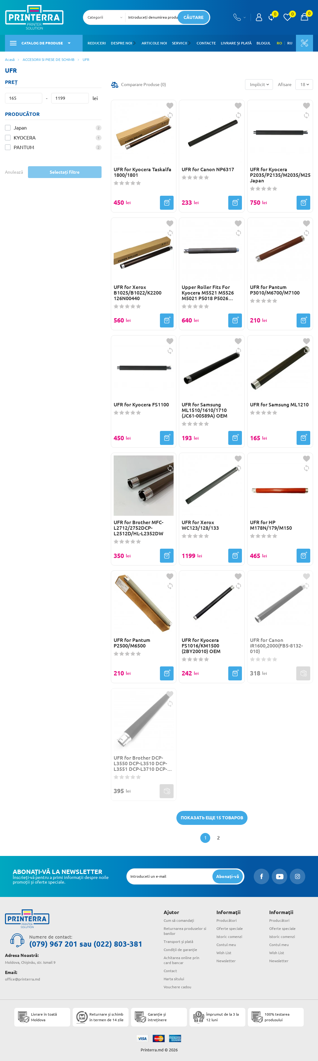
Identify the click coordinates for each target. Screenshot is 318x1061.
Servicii (179, 43)
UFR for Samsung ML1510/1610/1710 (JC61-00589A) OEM (204, 410)
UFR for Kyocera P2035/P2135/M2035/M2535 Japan (280, 175)
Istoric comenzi (229, 937)
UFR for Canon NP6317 (208, 169)
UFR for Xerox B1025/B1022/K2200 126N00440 (137, 292)
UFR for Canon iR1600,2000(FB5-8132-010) (276, 645)
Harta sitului (174, 979)
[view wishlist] (287, 17)
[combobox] (106, 17)
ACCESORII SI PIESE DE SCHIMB (49, 59)
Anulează (14, 172)
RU (289, 43)
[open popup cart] (304, 17)
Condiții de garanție (180, 950)
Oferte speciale (229, 928)
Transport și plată (178, 942)
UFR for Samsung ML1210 (279, 404)
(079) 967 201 (53, 944)
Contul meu (226, 945)
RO (279, 43)
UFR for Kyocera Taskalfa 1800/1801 (142, 172)
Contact (170, 971)
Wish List (223, 953)
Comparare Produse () (143, 84)
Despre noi (121, 43)
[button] (135, 43)
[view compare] (271, 17)
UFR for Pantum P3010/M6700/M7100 (275, 289)
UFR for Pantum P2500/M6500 (132, 642)
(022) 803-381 (118, 944)
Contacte (205, 43)
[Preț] (23, 98)
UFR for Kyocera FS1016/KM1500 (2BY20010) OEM (201, 645)
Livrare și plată (235, 43)
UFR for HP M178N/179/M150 (271, 525)
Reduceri (97, 43)
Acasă (10, 59)
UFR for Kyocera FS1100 (141, 404)
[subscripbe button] (227, 876)
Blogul (263, 43)
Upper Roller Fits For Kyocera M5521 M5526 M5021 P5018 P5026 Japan (208, 292)
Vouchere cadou (177, 987)
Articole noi (154, 43)
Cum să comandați (179, 920)
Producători (226, 920)
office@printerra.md (22, 979)
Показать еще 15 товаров (212, 817)
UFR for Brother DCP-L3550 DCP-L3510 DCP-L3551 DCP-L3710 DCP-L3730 (140, 763)
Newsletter (226, 961)
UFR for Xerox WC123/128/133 (200, 525)
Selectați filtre (65, 172)
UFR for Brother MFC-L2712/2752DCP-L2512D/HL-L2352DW (138, 527)
